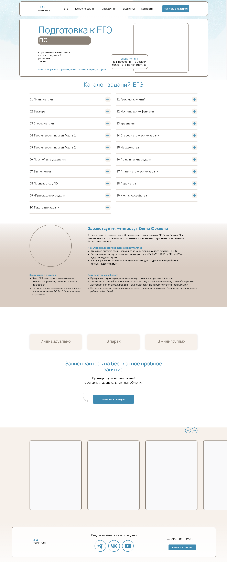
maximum (45, 10)
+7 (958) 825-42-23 (180, 539)
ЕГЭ (66, 8)
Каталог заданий (85, 8)
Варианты (129, 8)
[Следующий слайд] (194, 430)
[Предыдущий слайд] (188, 430)
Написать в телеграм (176, 8)
